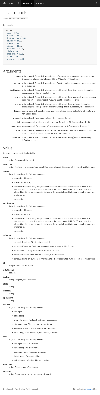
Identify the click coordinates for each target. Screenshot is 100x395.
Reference (27, 3)
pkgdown (89, 389)
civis (5, 3)
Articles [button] (40, 3)
